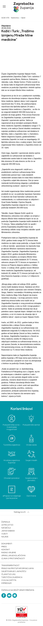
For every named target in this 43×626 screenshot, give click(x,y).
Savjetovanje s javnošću (13, 571)
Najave (4, 537)
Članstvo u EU (8, 574)
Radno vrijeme (8, 553)
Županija (5, 522)
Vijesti (4, 534)
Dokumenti (6, 544)
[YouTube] (9, 595)
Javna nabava (8, 531)
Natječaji (6, 528)
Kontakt (5, 550)
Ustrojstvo (7, 525)
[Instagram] (14, 595)
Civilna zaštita (8, 580)
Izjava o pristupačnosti (13, 559)
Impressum (6, 583)
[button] (4, 6)
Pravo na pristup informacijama (17, 568)
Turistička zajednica (11, 577)
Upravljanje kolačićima (13, 556)
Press (4, 547)
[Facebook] (3, 595)
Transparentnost (10, 565)
